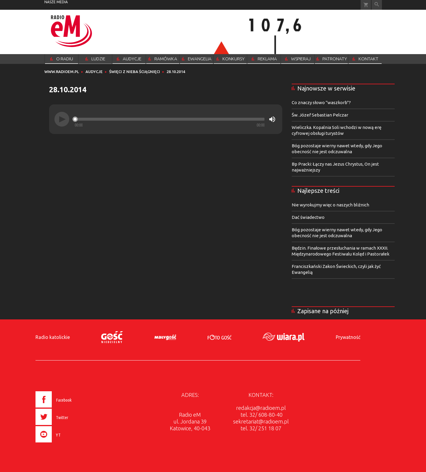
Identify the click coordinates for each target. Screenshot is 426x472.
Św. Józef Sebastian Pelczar (320, 114)
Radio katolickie (53, 337)
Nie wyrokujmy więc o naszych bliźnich (330, 204)
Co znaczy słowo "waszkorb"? (321, 102)
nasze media (56, 2)
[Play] (61, 119)
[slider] (169, 119)
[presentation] (66, 443)
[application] (165, 119)
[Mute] (272, 119)
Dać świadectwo (308, 217)
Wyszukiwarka (377, 5)
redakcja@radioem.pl (261, 408)
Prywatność (348, 337)
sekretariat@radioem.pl (261, 421)
